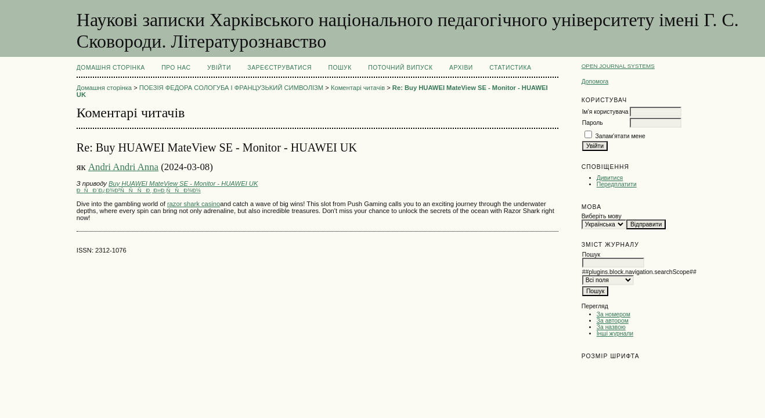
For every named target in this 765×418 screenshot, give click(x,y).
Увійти (219, 67)
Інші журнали (615, 333)
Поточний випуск (400, 67)
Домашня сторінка (111, 67)
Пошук (339, 67)
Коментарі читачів (358, 87)
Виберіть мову (602, 216)
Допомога (595, 81)
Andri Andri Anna (123, 166)
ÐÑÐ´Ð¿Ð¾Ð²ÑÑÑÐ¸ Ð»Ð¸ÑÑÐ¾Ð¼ (139, 190)
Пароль (592, 123)
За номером (613, 314)
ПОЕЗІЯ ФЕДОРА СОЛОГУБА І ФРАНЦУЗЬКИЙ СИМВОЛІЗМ (231, 87)
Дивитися (610, 178)
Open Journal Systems (618, 66)
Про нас (176, 67)
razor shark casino (193, 203)
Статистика (510, 67)
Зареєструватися (279, 67)
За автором (613, 321)
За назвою (611, 327)
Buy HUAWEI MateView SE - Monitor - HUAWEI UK (183, 183)
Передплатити (617, 184)
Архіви (461, 67)
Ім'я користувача (605, 112)
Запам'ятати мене (620, 136)
